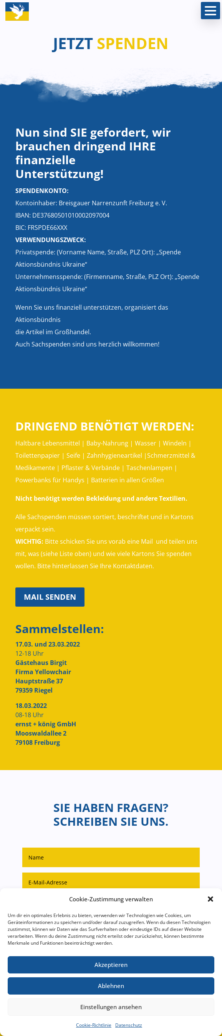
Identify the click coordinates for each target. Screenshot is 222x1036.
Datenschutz (128, 1025)
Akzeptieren (111, 964)
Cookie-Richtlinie (93, 1025)
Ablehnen (111, 986)
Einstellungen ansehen (111, 1007)
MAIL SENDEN (50, 597)
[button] (210, 899)
